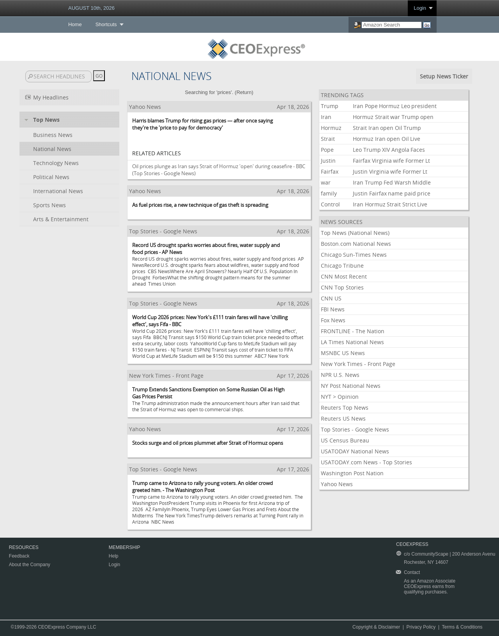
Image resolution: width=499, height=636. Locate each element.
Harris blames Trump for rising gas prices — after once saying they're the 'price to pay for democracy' (202, 124)
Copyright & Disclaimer (376, 627)
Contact (412, 572)
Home (75, 24)
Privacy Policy (421, 627)
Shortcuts (106, 24)
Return (243, 92)
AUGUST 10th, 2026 (91, 8)
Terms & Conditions (462, 627)
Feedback (19, 556)
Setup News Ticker (444, 76)
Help (114, 556)
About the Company (29, 564)
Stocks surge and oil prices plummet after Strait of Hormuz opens (207, 442)
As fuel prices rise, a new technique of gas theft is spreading (200, 204)
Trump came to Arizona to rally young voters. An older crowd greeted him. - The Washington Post (202, 487)
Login (420, 8)
